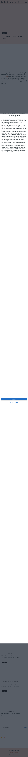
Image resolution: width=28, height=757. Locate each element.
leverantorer (10, 119)
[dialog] (14, 378)
